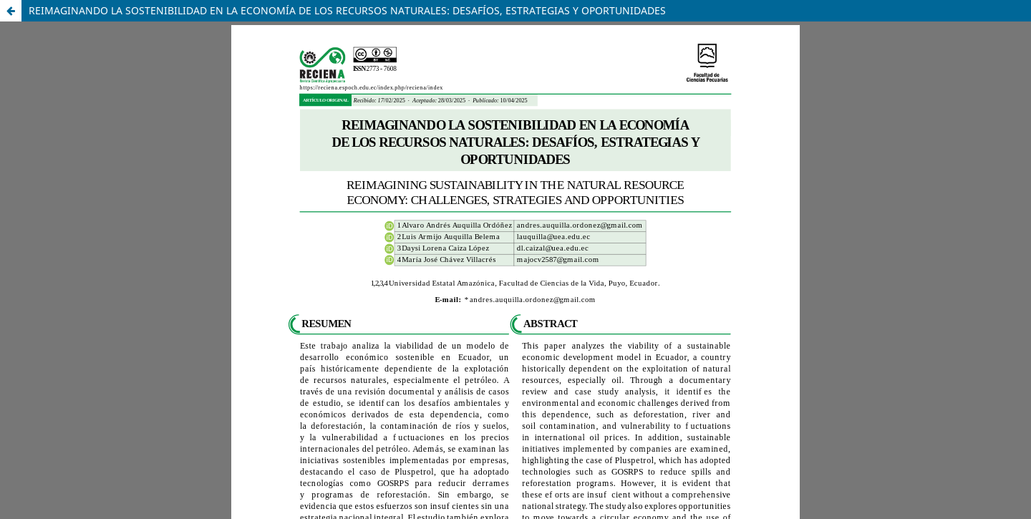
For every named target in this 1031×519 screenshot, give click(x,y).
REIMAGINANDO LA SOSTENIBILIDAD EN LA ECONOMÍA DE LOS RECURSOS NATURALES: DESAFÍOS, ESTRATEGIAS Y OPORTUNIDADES (347, 10)
